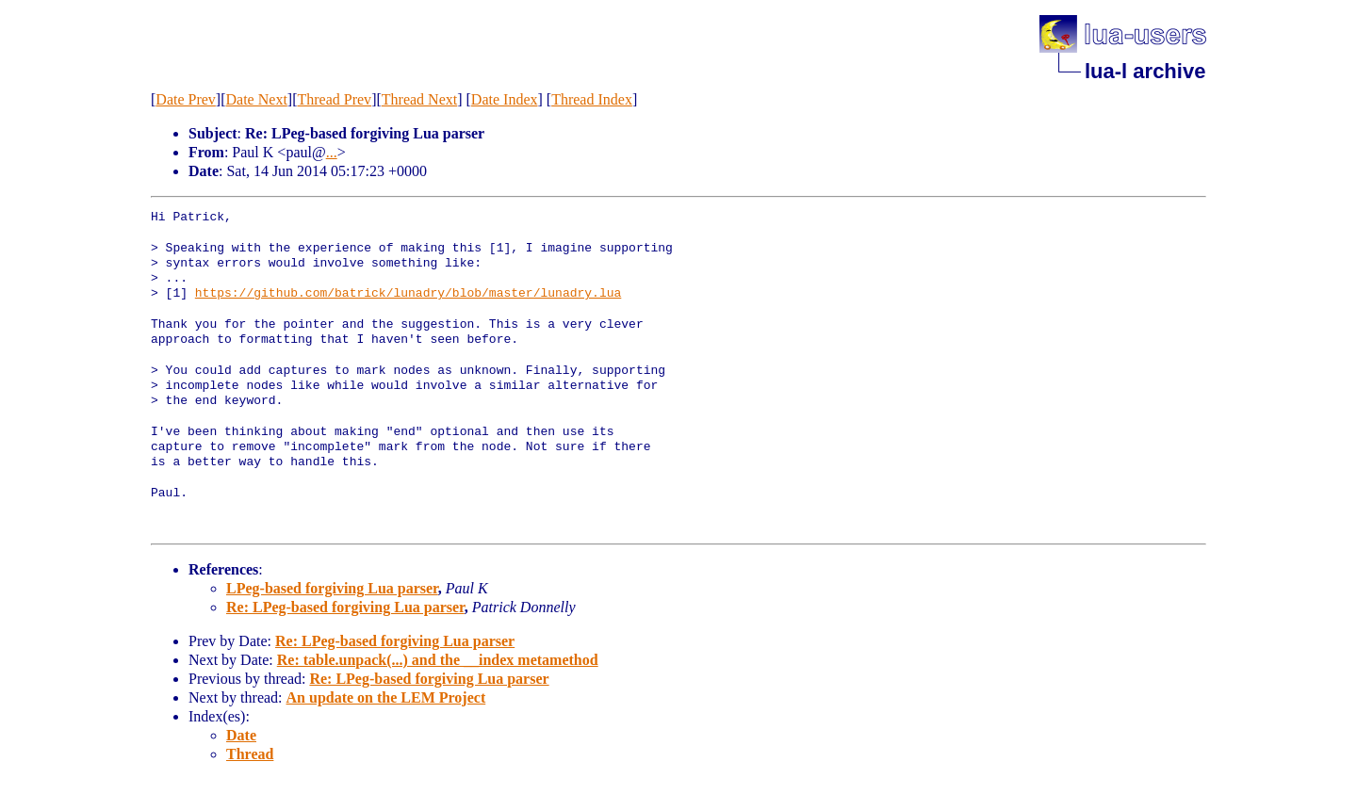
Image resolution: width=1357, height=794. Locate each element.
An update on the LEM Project (386, 697)
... (331, 152)
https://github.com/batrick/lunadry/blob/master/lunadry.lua (408, 293)
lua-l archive (1145, 71)
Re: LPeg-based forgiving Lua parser (345, 607)
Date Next (256, 99)
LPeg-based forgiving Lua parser (332, 588)
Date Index (504, 99)
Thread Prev (334, 99)
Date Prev (185, 99)
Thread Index (591, 99)
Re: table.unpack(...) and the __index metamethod (437, 660)
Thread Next (419, 99)
